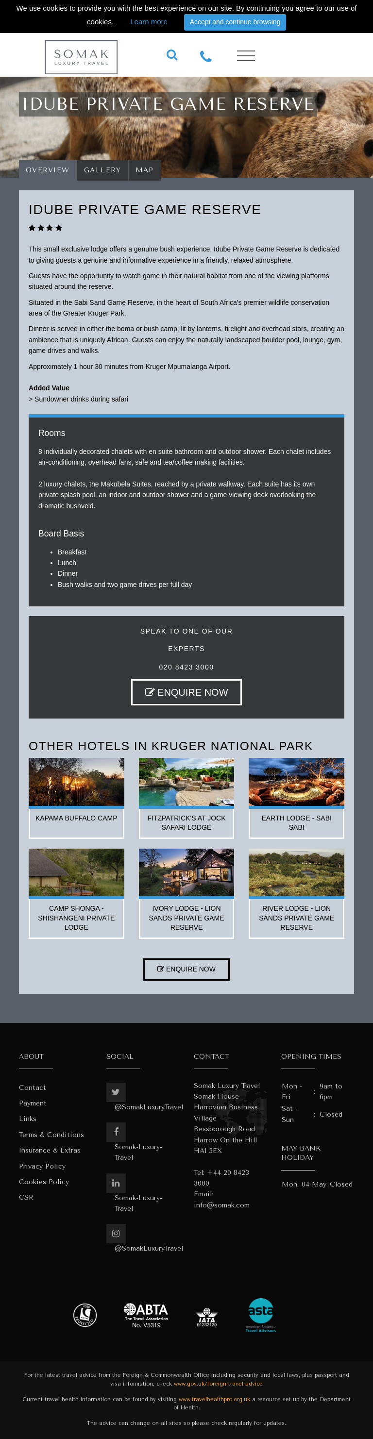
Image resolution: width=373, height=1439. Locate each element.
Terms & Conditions (51, 1135)
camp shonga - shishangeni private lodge (76, 917)
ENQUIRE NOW (186, 692)
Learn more (149, 21)
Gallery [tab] (102, 170)
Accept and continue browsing (235, 22)
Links (27, 1119)
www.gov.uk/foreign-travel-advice (218, 1384)
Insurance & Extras (50, 1150)
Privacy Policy (42, 1166)
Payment (33, 1103)
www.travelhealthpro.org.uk (214, 1399)
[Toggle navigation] (246, 56)
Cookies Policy (44, 1182)
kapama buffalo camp (76, 818)
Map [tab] (145, 170)
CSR (26, 1197)
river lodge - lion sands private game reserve (296, 917)
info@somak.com (222, 1205)
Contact (32, 1088)
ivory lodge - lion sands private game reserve (186, 917)
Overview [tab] (48, 170)
